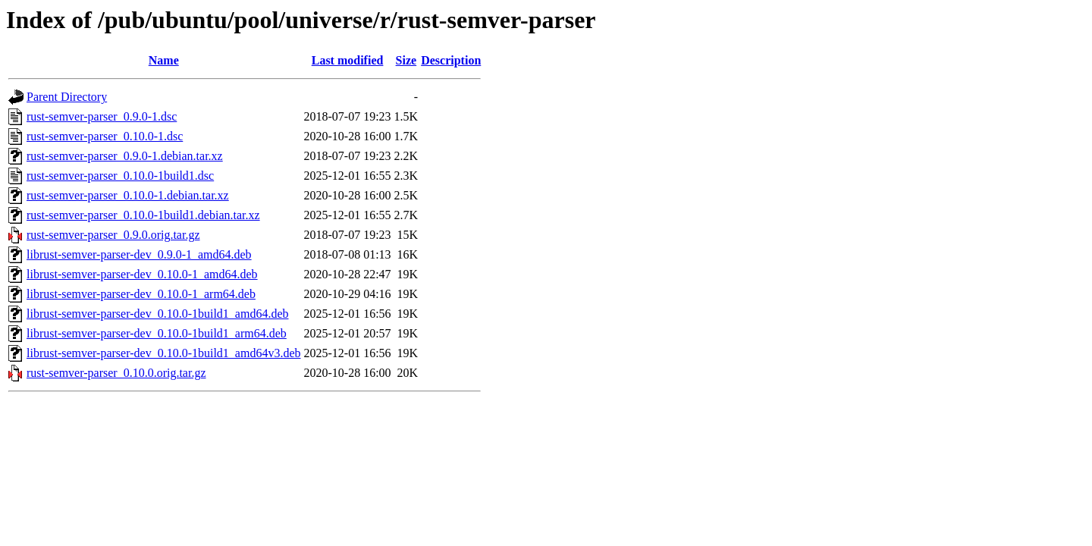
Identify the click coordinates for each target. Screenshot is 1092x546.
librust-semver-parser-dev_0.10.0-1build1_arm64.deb (157, 333)
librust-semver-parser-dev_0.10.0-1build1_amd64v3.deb (164, 353)
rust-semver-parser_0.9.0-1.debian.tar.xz (125, 155)
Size (406, 60)
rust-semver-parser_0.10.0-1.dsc (105, 136)
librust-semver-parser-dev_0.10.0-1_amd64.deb (142, 274)
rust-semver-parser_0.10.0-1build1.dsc (120, 175)
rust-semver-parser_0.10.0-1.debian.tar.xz (128, 195)
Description (451, 60)
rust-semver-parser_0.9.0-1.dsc (102, 116)
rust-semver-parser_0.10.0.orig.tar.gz (116, 372)
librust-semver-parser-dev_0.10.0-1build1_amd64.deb (158, 313)
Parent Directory (67, 96)
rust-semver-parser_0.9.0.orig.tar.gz (113, 234)
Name (164, 60)
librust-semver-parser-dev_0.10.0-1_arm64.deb (141, 293)
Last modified (348, 60)
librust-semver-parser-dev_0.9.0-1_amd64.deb (139, 254)
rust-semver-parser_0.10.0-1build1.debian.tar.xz (143, 215)
